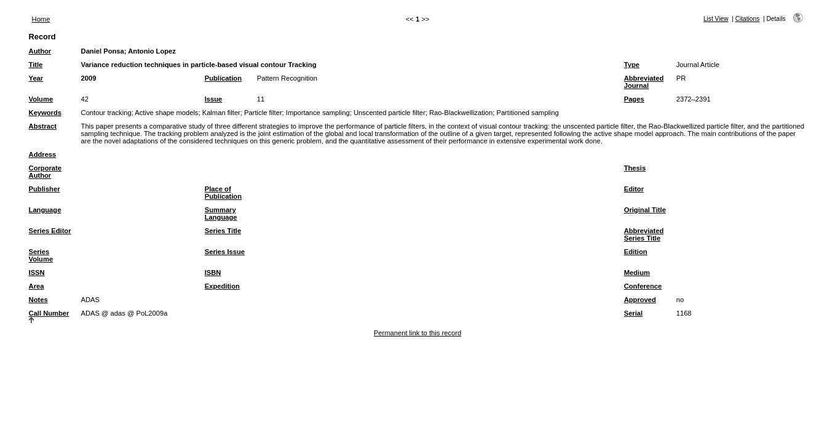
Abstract (43, 126)
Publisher (44, 189)
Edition (635, 251)
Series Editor (50, 230)
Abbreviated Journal (644, 81)
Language (45, 210)
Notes (38, 299)
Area (36, 286)
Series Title (223, 230)
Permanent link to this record (417, 333)
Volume (41, 99)
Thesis (635, 168)
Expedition (222, 286)
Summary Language (221, 213)
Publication (223, 78)
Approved (640, 299)
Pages (634, 99)
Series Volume (41, 255)
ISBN (213, 272)
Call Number (49, 313)
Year (36, 78)
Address (43, 154)
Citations (747, 18)
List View (716, 18)
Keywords (45, 112)
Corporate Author (45, 171)
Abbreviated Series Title (644, 234)
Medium (637, 272)
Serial (633, 313)
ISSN (37, 272)
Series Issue (225, 251)
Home (41, 19)
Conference (643, 286)
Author (40, 51)
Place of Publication (223, 192)
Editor (634, 189)
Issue (214, 99)
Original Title (645, 210)
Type (631, 64)
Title (36, 64)
